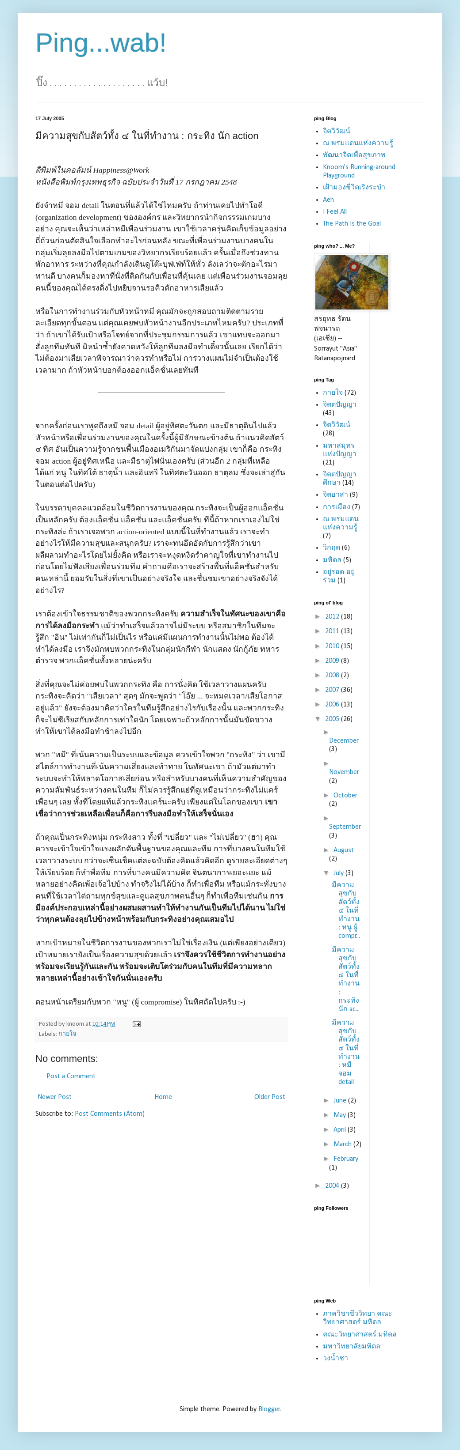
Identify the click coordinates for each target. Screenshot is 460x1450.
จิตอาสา (335, 494)
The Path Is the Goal (352, 223)
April (341, 1129)
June (341, 1100)
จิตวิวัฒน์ (336, 131)
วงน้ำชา (335, 1358)
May (341, 1115)
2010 (333, 646)
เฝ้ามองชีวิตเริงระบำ (354, 187)
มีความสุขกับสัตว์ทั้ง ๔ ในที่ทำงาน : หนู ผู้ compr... (346, 911)
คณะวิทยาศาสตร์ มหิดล (360, 1334)
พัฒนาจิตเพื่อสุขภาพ (354, 155)
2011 (333, 631)
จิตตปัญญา (339, 404)
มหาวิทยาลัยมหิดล (351, 1346)
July (339, 873)
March (343, 1144)
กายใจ (67, 1034)
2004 (333, 1185)
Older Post (269, 1097)
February (346, 1159)
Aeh (328, 200)
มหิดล (332, 560)
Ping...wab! (101, 42)
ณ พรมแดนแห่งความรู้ (358, 143)
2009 (333, 661)
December (344, 740)
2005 (333, 719)
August (344, 850)
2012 (333, 616)
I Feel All (335, 211)
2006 (333, 704)
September (345, 827)
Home (163, 1097)
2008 (333, 675)
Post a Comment (71, 1076)
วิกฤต (331, 547)
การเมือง (336, 507)
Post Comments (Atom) (110, 1114)
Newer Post (55, 1097)
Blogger (269, 1409)
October (345, 795)
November (344, 772)
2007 (333, 690)
